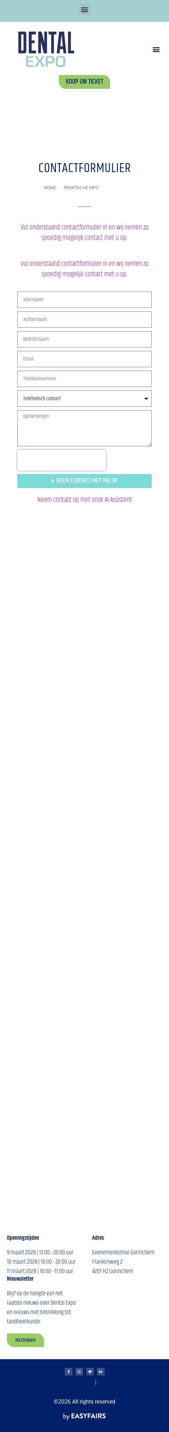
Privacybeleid (24, 1391)
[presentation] (61, 460)
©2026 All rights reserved (84, 1401)
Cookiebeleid (109, 1383)
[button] (84, 9)
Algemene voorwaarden (71, 1383)
